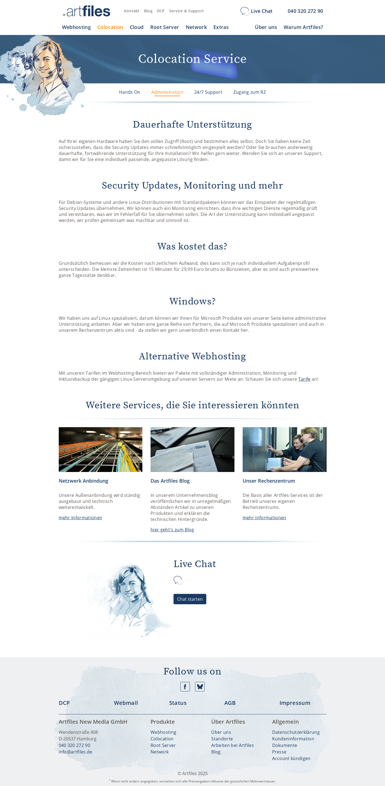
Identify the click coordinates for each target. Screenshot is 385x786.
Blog (148, 10)
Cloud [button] (137, 27)
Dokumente (284, 745)
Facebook (185, 686)
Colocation (162, 739)
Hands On (129, 92)
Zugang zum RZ (249, 92)
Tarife (304, 379)
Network (160, 752)
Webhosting (163, 732)
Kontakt (132, 10)
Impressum (295, 703)
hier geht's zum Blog (172, 530)
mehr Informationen (80, 518)
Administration (167, 92)
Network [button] (196, 27)
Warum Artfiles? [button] (303, 27)
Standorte (222, 739)
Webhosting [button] (76, 27)
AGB (230, 703)
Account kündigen (291, 758)
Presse (279, 752)
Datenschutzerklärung (296, 732)
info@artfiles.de (75, 752)
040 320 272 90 (74, 745)
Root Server (163, 745)
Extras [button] (221, 27)
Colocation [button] (110, 27)
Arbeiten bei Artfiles (232, 745)
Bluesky (200, 686)
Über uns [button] (266, 27)
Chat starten (190, 599)
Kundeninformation (293, 739)
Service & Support (186, 10)
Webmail (126, 703)
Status (178, 703)
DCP (161, 10)
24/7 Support (208, 92)
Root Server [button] (164, 27)
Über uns (221, 732)
